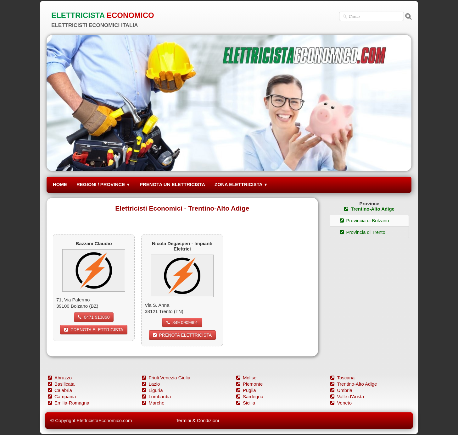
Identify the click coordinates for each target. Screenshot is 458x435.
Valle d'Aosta (347, 396)
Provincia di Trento (362, 232)
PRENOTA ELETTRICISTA (93, 329)
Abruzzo (60, 377)
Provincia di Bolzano (364, 220)
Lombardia (156, 396)
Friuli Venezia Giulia (166, 377)
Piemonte (249, 384)
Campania (62, 396)
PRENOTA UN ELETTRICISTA (172, 184)
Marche (153, 402)
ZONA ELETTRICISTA (241, 184)
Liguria (152, 390)
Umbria (341, 390)
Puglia (246, 390)
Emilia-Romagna (68, 402)
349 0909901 (182, 322)
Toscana (342, 377)
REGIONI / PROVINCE (103, 184)
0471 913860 (94, 317)
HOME (60, 184)
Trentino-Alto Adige (369, 209)
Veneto (341, 402)
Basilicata (61, 384)
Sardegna (249, 396)
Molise (246, 377)
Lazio (151, 384)
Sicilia (245, 402)
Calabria (60, 390)
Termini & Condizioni (197, 420)
